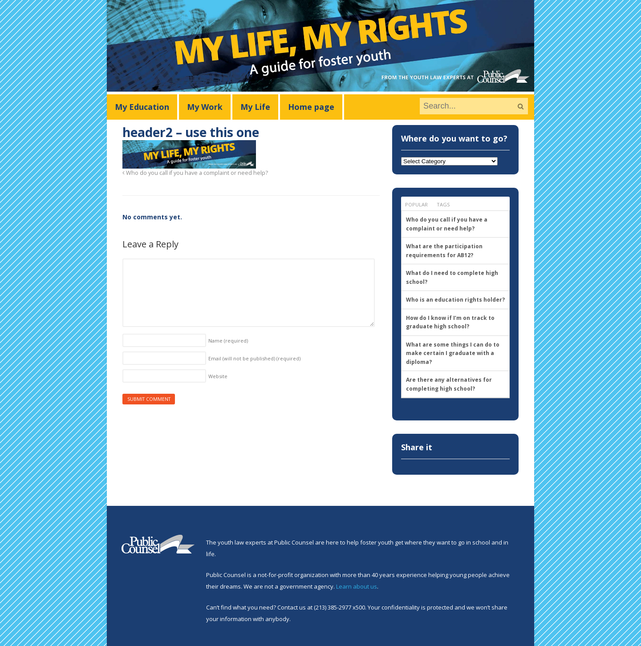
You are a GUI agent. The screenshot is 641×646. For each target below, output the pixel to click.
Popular (416, 204)
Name (228, 340)
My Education (142, 106)
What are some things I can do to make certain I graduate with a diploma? (452, 353)
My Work (205, 106)
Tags (443, 204)
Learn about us (356, 586)
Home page (311, 106)
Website (217, 376)
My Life (255, 106)
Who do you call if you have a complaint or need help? (195, 173)
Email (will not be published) (254, 358)
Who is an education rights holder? (455, 299)
